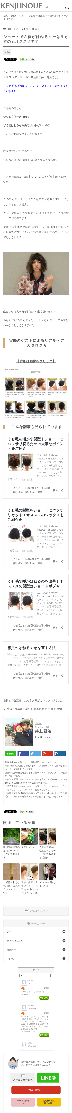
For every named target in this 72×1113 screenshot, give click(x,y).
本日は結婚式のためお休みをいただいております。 (11, 852)
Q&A (7, 52)
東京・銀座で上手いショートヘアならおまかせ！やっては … (29, 889)
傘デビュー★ (28, 847)
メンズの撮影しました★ (47, 884)
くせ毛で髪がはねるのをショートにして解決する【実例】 (47, 852)
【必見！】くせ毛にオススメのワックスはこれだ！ (11, 887)
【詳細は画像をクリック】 (36, 361)
